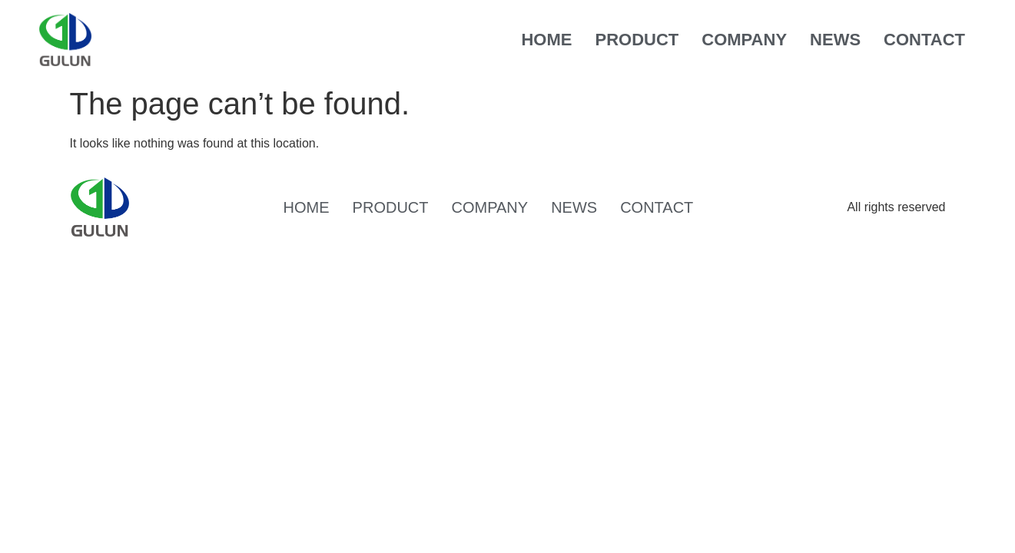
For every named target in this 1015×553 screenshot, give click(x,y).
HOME (546, 39)
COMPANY (744, 39)
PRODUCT (636, 39)
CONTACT (924, 39)
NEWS (835, 39)
